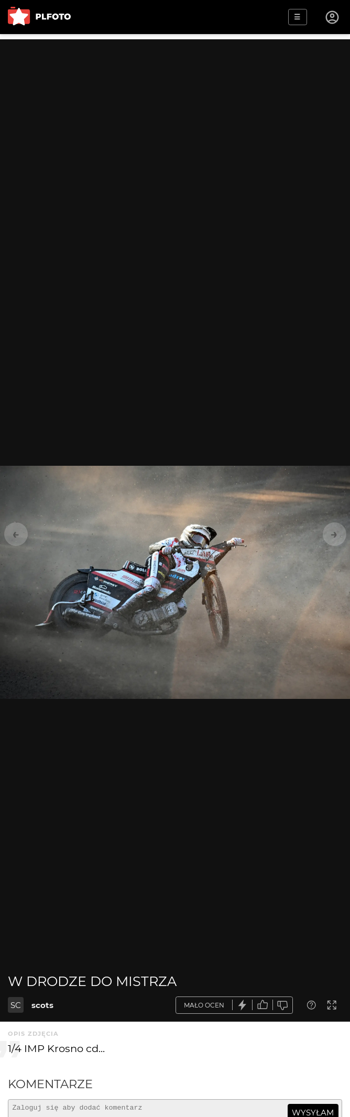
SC (15, 1005)
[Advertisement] (175, 112)
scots (42, 1005)
